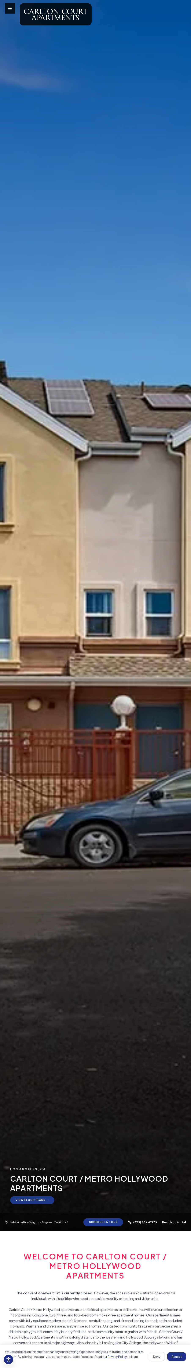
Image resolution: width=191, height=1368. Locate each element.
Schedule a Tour (102, 1221)
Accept (177, 1356)
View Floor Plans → (33, 1199)
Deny (156, 1356)
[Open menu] (10, 8)
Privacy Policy (117, 1356)
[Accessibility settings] (8, 1359)
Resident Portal (174, 1222)
